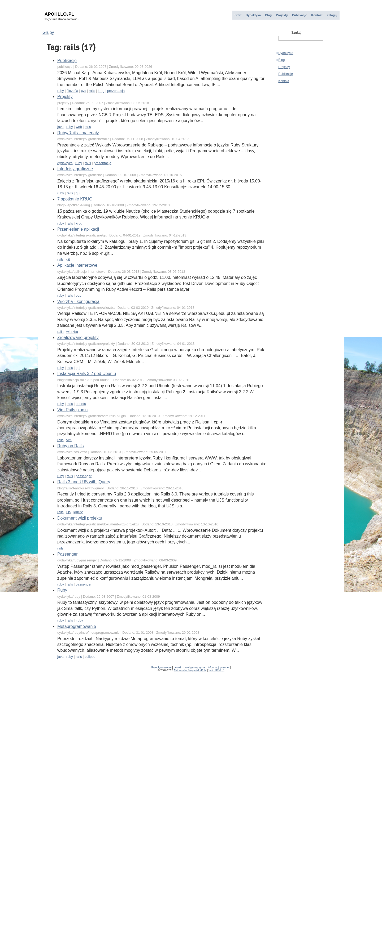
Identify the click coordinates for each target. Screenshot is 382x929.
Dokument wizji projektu (79, 518)
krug (101, 91)
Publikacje (299, 15)
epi (78, 368)
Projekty (282, 15)
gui (78, 193)
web (79, 127)
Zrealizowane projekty (78, 337)
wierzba (72, 332)
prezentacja (116, 91)
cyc (83, 91)
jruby (79, 620)
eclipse (90, 657)
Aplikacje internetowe (77, 265)
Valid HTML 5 (216, 670)
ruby (60, 91)
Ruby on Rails (70, 446)
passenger (84, 476)
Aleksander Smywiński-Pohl (190, 670)
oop (78, 295)
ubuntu (81, 404)
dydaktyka (65, 163)
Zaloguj (332, 15)
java (60, 127)
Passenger (67, 554)
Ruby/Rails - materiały (78, 133)
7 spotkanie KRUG (75, 199)
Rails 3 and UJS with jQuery (83, 482)
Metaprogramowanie (76, 626)
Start (238, 15)
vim (69, 440)
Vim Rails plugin (72, 410)
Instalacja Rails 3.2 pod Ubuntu (86, 373)
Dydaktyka (253, 15)
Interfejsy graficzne (75, 169)
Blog (268, 15)
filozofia (72, 91)
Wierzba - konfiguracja (78, 301)
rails (92, 91)
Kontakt (316, 15)
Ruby (62, 590)
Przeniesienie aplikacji (78, 229)
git (68, 259)
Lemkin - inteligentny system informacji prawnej (201, 667)
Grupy (48, 32)
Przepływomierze (161, 667)
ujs (68, 512)
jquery (78, 512)
